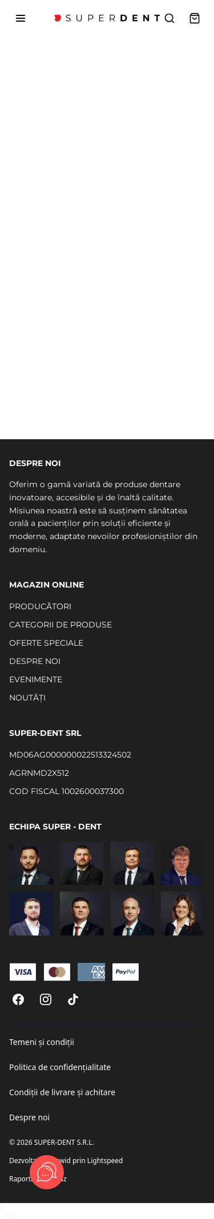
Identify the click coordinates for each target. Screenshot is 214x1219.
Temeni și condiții (41, 1041)
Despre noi (29, 1117)
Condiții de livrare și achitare (62, 1092)
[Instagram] (46, 999)
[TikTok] (73, 999)
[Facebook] (18, 999)
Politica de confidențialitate (60, 1067)
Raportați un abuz (38, 1179)
